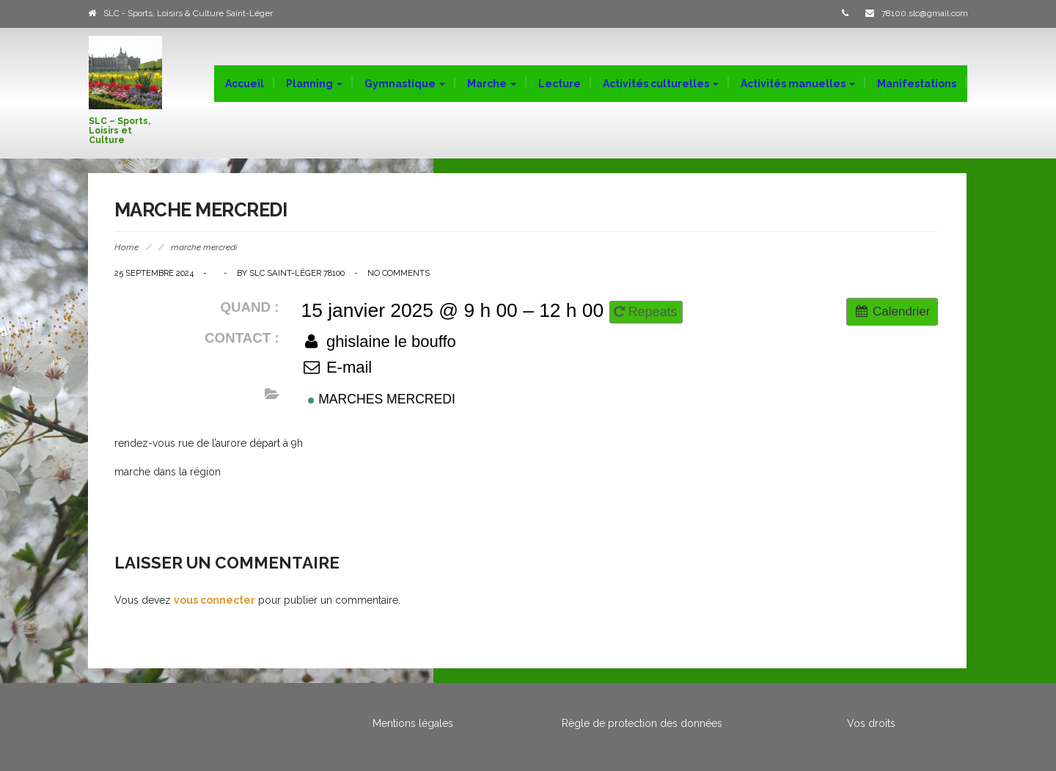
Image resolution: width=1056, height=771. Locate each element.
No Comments (398, 273)
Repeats (647, 311)
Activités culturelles (661, 83)
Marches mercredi (381, 399)
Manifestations (916, 83)
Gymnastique (404, 83)
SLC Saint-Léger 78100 (297, 273)
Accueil (244, 83)
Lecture (559, 83)
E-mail (337, 367)
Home (126, 247)
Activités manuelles (798, 83)
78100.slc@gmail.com (924, 13)
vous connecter (214, 600)
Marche (491, 83)
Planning (314, 83)
